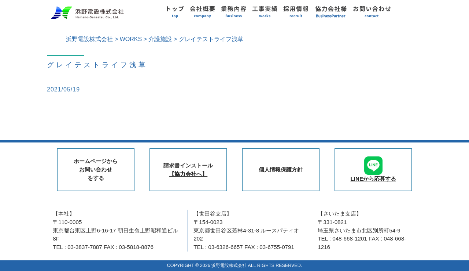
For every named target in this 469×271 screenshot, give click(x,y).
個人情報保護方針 (281, 169)
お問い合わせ (95, 169)
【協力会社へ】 (188, 174)
